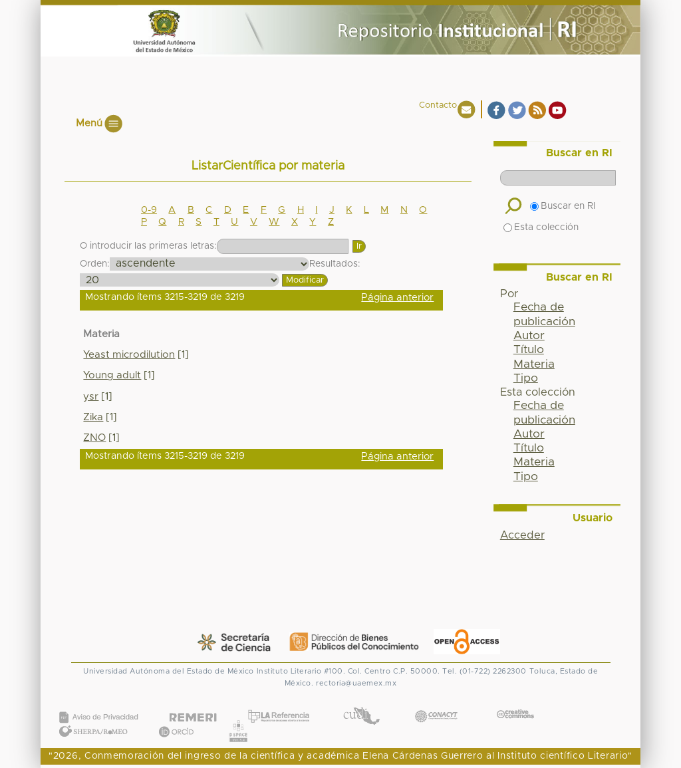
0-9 (149, 210)
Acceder (522, 535)
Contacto (438, 105)
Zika (93, 417)
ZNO (94, 438)
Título (528, 350)
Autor (529, 336)
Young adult (112, 375)
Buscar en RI (562, 206)
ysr (90, 397)
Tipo (525, 378)
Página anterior (397, 298)
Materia (534, 364)
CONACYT (436, 703)
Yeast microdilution (129, 355)
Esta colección (541, 227)
